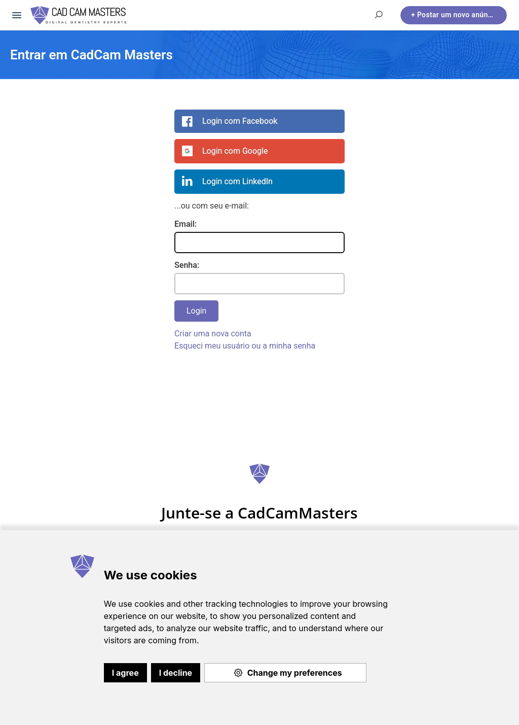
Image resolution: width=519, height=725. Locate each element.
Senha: (186, 265)
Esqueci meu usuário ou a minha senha (244, 346)
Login (196, 311)
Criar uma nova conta (212, 333)
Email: (185, 224)
